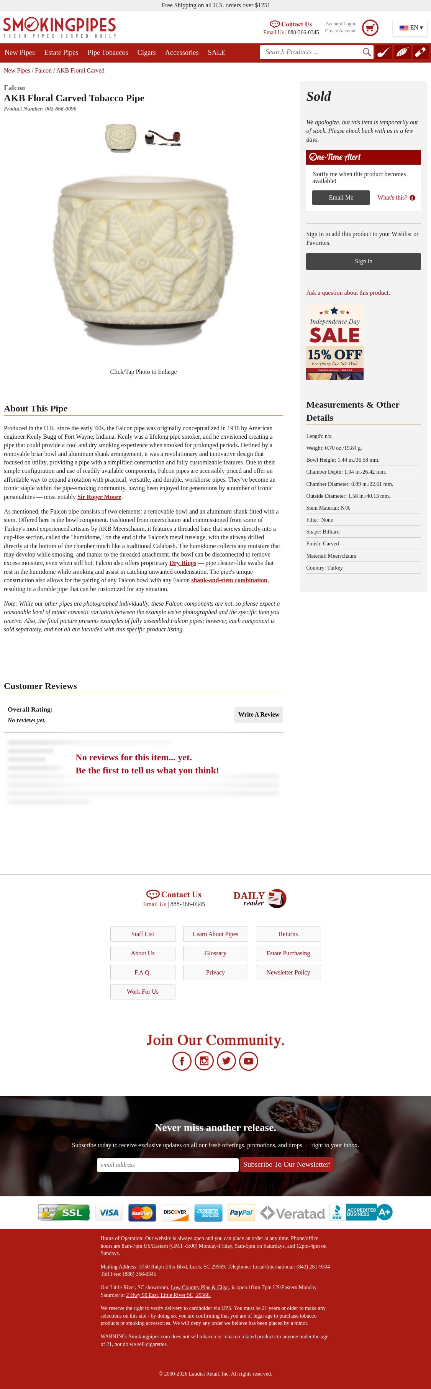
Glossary (215, 953)
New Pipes (20, 52)
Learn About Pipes (215, 934)
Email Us (273, 32)
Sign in (363, 261)
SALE (217, 52)
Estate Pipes (61, 52)
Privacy (215, 972)
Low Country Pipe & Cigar (200, 1287)
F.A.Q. (142, 972)
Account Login (340, 23)
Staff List (142, 934)
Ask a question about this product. (348, 292)
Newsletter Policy (288, 972)
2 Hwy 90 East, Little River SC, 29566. (168, 1295)
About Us (143, 953)
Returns (288, 934)
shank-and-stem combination (229, 580)
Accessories (182, 52)
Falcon (43, 70)
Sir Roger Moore (99, 497)
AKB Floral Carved (80, 70)
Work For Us (143, 991)
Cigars (147, 52)
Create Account (340, 30)
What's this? (396, 197)
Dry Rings (182, 563)
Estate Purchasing (288, 953)
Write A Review (258, 714)
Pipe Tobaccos (108, 52)
